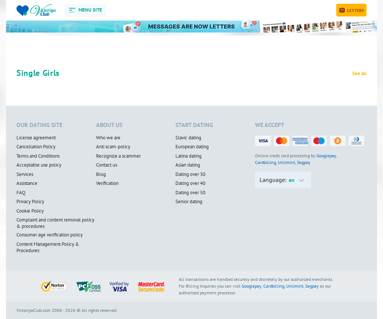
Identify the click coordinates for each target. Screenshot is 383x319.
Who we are (108, 138)
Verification (107, 183)
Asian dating (187, 165)
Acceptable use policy (38, 165)
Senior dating (188, 202)
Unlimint (286, 162)
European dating (192, 147)
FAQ (20, 193)
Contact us (106, 165)
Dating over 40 (190, 183)
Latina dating (188, 156)
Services (24, 174)
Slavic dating (188, 138)
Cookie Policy (30, 211)
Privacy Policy (30, 202)
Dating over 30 (190, 174)
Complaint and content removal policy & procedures (55, 223)
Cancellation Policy (35, 147)
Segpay (303, 162)
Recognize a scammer (118, 156)
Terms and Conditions (37, 156)
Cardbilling (265, 162)
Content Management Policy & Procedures (47, 247)
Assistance (26, 183)
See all (359, 74)
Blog (101, 174)
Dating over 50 (190, 193)
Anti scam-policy (113, 147)
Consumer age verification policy (49, 235)
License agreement (36, 138)
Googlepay (326, 155)
